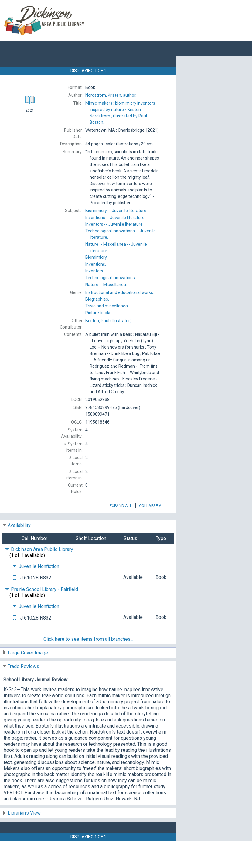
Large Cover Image (28, 653)
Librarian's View (24, 813)
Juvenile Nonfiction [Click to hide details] (35, 566)
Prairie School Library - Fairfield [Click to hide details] (41, 589)
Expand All (121, 505)
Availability (19, 525)
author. (110, 95)
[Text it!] (14, 578)
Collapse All (152, 505)
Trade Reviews (23, 666)
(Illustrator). (108, 320)
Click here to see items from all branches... (88, 639)
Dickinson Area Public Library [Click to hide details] (39, 549)
